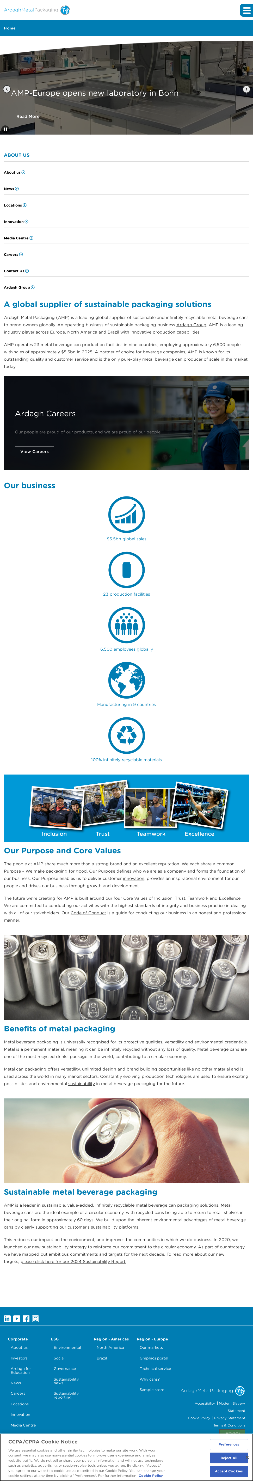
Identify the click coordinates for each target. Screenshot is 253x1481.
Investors (19, 1358)
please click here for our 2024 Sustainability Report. (73, 1261)
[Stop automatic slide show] (5, 129)
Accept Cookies (229, 1473)
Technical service (155, 1368)
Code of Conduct (88, 912)
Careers (11, 254)
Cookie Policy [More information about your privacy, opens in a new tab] (151, 1477)
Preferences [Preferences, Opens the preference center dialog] (229, 1446)
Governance (65, 1368)
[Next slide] (246, 89)
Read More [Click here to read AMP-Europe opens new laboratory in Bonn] (28, 116)
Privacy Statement (229, 1418)
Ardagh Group (17, 287)
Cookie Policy (199, 1418)
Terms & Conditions (229, 1425)
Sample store (152, 1389)
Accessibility (205, 1403)
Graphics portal (154, 1358)
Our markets (151, 1347)
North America (82, 332)
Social (59, 1358)
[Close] (247, 1459)
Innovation (14, 222)
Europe (57, 332)
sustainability (81, 1083)
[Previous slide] (6, 89)
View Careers (34, 451)
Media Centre (16, 238)
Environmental (67, 1347)
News (9, 189)
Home (10, 28)
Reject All (229, 1459)
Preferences (232, 1432)
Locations (13, 205)
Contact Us (14, 271)
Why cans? (150, 1379)
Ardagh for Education (21, 1370)
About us (12, 172)
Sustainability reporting (66, 1395)
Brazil (113, 332)
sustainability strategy (64, 1246)
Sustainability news (66, 1381)
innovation (133, 878)
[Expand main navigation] (246, 10)
